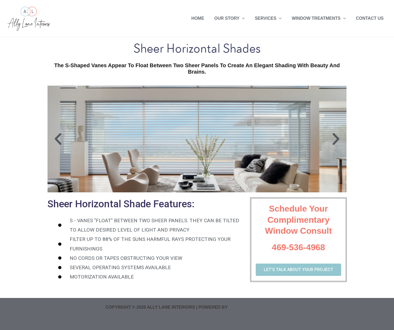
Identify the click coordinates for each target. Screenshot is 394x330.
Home (205, 18)
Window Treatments (321, 18)
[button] (58, 139)
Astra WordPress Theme (258, 307)
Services (272, 18)
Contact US (370, 18)
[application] (247, 18)
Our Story (235, 18)
